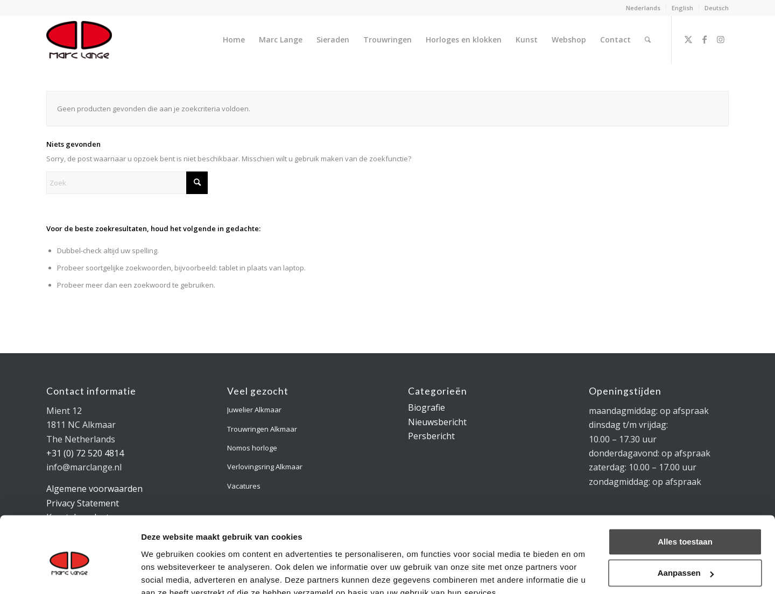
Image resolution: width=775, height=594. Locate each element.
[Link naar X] (688, 39)
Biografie (426, 407)
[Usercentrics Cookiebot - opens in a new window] (70, 573)
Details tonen (166, 572)
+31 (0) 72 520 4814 (85, 453)
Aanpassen (686, 523)
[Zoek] (648, 40)
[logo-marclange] (79, 40)
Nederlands (643, 8)
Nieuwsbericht (437, 422)
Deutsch (716, 8)
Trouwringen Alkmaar (262, 429)
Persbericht (431, 436)
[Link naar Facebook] (704, 39)
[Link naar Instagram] (721, 39)
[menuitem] (643, 8)
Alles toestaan (685, 492)
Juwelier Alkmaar (254, 409)
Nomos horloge (252, 448)
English (682, 8)
